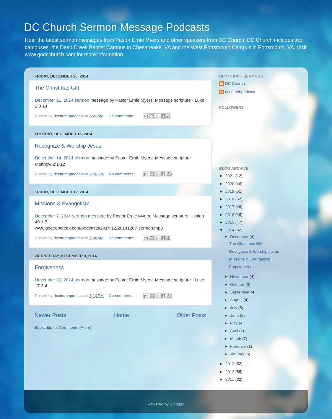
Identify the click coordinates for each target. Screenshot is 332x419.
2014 (230, 230)
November (240, 276)
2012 (230, 371)
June (235, 315)
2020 (230, 184)
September (240, 292)
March (236, 338)
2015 (230, 222)
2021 (230, 176)
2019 (230, 191)
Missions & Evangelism (62, 204)
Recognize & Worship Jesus (68, 146)
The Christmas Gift (57, 88)
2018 (230, 199)
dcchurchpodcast (240, 92)
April (234, 331)
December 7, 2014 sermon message (70, 216)
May (234, 323)
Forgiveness (49, 267)
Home (121, 315)
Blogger (176, 404)
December (240, 237)
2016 (230, 214)
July (234, 308)
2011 (230, 379)
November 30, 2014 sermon (62, 280)
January (237, 354)
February (238, 346)
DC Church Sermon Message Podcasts (117, 27)
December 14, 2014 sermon (62, 158)
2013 (230, 364)
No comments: (122, 116)
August (237, 300)
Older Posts (191, 315)
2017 (230, 206)
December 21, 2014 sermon (62, 100)
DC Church (235, 83)
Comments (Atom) (75, 327)
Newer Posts (50, 315)
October (237, 284)
